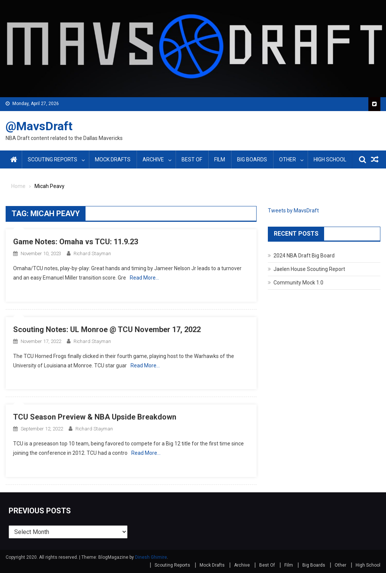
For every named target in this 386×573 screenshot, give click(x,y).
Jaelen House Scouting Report (309, 269)
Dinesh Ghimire (151, 557)
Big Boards (252, 159)
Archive (153, 159)
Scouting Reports (52, 159)
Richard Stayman (92, 253)
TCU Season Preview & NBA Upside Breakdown (94, 416)
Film (219, 159)
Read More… (144, 278)
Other (287, 159)
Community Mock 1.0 (298, 283)
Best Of (192, 159)
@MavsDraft (39, 126)
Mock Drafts (113, 159)
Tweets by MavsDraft (293, 211)
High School (330, 159)
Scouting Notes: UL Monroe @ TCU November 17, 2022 (107, 329)
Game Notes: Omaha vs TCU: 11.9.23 (75, 241)
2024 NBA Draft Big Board (304, 256)
